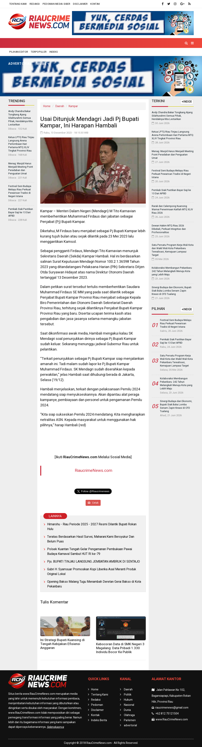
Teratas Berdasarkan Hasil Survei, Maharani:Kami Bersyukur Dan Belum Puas (90, 539)
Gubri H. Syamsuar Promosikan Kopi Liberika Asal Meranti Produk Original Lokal (91, 571)
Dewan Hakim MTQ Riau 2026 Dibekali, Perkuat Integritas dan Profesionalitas (169, 229)
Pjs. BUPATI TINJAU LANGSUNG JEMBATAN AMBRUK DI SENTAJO (93, 561)
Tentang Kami (18, 4)
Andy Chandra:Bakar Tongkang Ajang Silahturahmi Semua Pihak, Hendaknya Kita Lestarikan (20, 117)
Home (15, 54)
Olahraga (131, 54)
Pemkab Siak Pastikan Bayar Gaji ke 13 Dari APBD (20, 212)
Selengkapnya (55, 727)
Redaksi (35, 4)
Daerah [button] (34, 54)
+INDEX (187, 102)
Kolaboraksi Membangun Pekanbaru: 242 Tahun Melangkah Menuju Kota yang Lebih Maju (172, 271)
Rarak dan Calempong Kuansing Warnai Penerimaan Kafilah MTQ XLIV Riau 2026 (172, 209)
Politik (55, 54)
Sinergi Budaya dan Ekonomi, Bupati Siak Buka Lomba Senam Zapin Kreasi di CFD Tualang (171, 291)
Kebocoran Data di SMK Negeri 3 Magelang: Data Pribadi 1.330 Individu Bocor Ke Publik (120, 648)
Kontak (95, 4)
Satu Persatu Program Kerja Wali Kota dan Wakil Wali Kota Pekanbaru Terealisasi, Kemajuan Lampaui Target (173, 250)
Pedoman (97, 705)
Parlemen (130, 720)
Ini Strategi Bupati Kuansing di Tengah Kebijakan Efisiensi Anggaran (62, 644)
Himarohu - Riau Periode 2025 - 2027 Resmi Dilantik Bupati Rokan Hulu (92, 526)
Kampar (73, 106)
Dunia (112, 54)
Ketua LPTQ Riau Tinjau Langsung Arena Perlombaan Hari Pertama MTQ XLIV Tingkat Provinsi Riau (21, 144)
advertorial (20, 63)
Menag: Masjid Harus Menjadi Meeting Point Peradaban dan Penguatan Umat (20, 168)
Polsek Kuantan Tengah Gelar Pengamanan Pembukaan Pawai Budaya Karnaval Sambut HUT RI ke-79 (89, 551)
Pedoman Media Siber (56, 4)
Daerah (59, 106)
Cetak (93, 503)
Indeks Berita (99, 720)
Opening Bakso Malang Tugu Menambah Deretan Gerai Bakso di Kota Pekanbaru (94, 584)
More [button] (41, 64)
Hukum (73, 54)
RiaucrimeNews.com (93, 470)
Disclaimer (80, 4)
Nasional (93, 54)
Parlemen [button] (154, 54)
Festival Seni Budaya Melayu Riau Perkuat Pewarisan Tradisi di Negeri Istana (19, 191)
